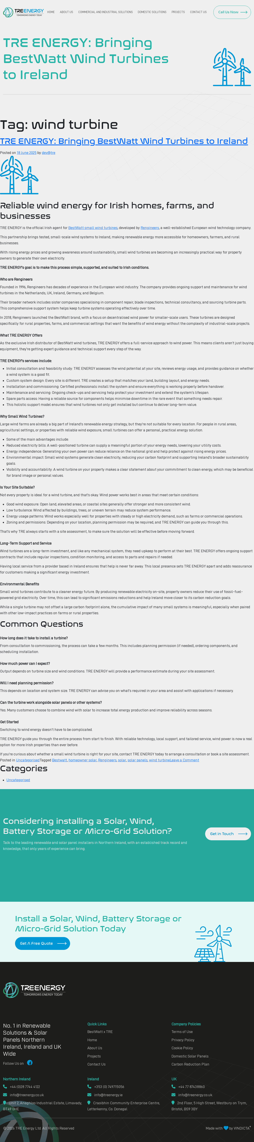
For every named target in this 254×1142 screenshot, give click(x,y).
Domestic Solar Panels (190, 1055)
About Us (66, 12)
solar (122, 760)
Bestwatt (59, 760)
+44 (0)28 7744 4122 (21, 1086)
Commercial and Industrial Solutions (105, 12)
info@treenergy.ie (105, 1094)
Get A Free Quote (36, 943)
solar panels (137, 760)
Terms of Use (182, 1031)
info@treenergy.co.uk (23, 1094)
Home (51, 12)
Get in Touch (221, 833)
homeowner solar (83, 760)
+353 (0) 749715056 (105, 1086)
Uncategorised (28, 760)
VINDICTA (242, 1127)
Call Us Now (228, 12)
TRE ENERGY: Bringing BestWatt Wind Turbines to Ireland (126, 141)
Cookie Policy (182, 1047)
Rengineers (150, 227)
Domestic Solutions (152, 12)
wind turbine (159, 760)
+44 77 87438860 (188, 1086)
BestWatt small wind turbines (93, 227)
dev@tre (49, 153)
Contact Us (198, 12)
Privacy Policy (183, 1039)
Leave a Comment (184, 760)
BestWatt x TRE (100, 1031)
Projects (178, 12)
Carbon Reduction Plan (190, 1063)
